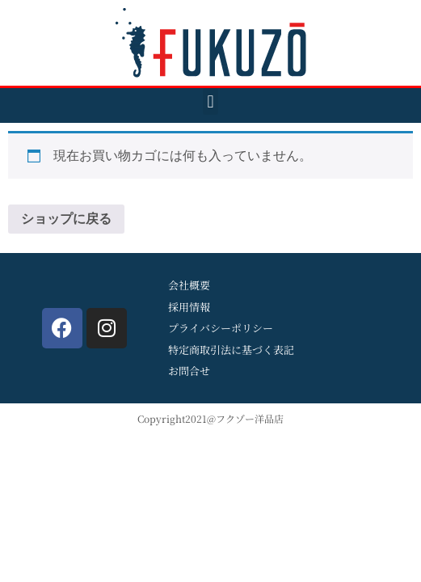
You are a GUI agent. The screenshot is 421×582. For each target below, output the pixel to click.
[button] (210, 101)
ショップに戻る (66, 218)
